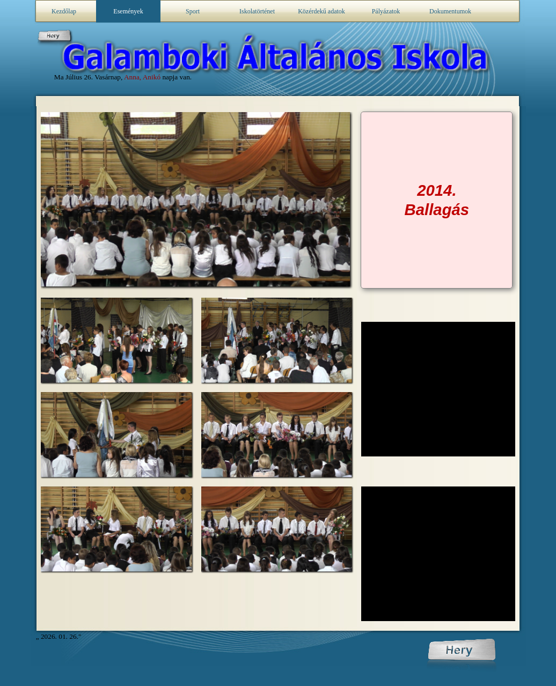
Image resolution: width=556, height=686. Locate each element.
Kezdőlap (64, 11)
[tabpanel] (436, 200)
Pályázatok (386, 11)
